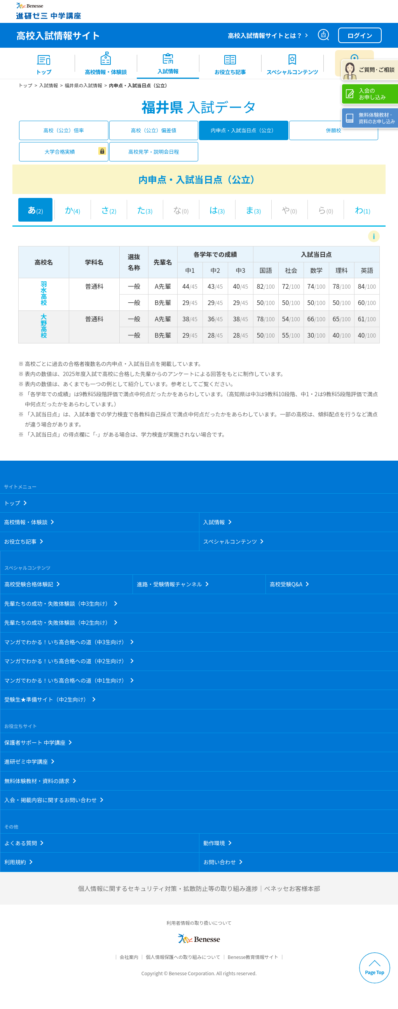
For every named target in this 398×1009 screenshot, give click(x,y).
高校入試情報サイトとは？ (265, 35)
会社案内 (129, 957)
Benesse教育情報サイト (253, 957)
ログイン (359, 35)
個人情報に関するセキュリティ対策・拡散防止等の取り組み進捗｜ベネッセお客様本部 (199, 888)
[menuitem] (43, 63)
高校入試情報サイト (58, 35)
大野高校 (44, 325)
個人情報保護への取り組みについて (183, 957)
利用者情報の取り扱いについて (199, 922)
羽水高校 (44, 293)
